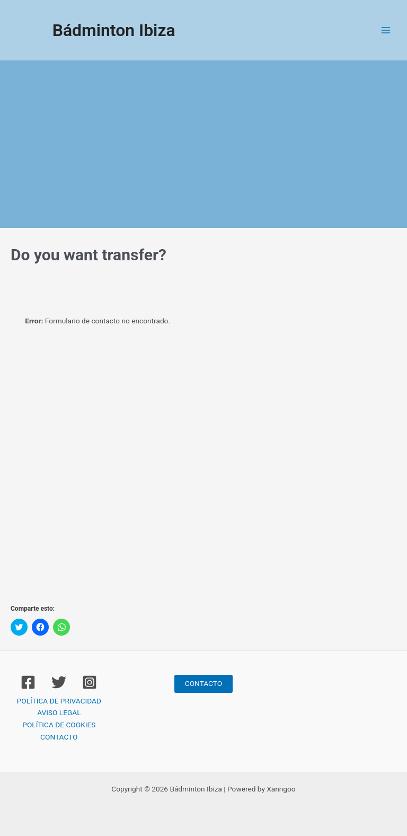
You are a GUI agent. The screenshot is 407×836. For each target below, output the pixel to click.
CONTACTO (58, 737)
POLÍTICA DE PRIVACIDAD (59, 701)
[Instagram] (89, 682)
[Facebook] (28, 682)
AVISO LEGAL (59, 712)
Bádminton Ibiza (113, 30)
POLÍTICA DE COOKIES (58, 724)
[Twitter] (58, 682)
